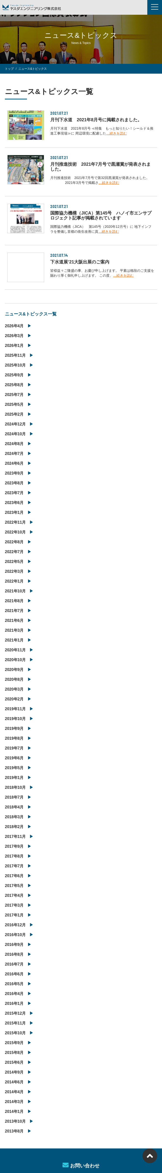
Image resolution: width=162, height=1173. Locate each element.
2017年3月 (14, 905)
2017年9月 (14, 846)
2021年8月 (14, 601)
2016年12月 (15, 925)
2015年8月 (14, 1052)
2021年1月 (14, 640)
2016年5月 (14, 984)
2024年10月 (15, 434)
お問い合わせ (81, 1165)
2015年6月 (14, 1062)
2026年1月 (14, 345)
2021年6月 (14, 620)
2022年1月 (14, 581)
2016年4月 (14, 994)
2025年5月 (14, 404)
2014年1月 (14, 1111)
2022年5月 (14, 561)
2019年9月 (14, 728)
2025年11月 (15, 355)
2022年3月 (14, 571)
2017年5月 (14, 886)
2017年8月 (14, 856)
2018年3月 (14, 817)
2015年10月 (15, 1033)
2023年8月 (14, 483)
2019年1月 (14, 778)
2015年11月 (15, 1023)
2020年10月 (15, 660)
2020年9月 (14, 670)
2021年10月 (15, 591)
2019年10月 (15, 719)
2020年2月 (14, 699)
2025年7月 (14, 395)
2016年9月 (14, 944)
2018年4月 (14, 807)
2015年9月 (14, 1043)
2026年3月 (14, 336)
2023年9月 (14, 473)
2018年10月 (15, 787)
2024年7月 (14, 453)
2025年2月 (14, 414)
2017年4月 (14, 895)
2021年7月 (14, 611)
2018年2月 (14, 827)
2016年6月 (14, 974)
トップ (9, 68)
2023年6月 (14, 503)
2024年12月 (15, 424)
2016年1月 (14, 1003)
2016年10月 (15, 935)
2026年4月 (14, 326)
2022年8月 (14, 542)
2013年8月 (14, 1131)
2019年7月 (14, 748)
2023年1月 (14, 512)
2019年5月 (14, 768)
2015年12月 (15, 1013)
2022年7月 (14, 552)
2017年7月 (14, 866)
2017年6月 (14, 876)
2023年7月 (14, 493)
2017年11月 (15, 836)
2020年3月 (14, 689)
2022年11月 (15, 522)
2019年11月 (15, 709)
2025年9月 (14, 375)
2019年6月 (14, 758)
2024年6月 (14, 463)
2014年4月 (14, 1092)
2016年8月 (14, 954)
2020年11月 (15, 650)
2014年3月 (14, 1102)
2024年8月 (14, 444)
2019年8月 (14, 738)
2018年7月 (14, 797)
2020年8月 (14, 679)
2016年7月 (14, 964)
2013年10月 (15, 1121)
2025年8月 (14, 385)
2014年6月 (14, 1082)
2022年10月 (15, 532)
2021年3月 (14, 630)
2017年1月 (14, 915)
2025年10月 (15, 365)
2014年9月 (14, 1072)
